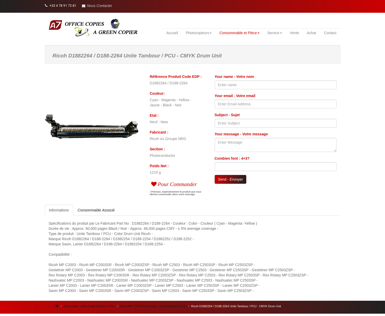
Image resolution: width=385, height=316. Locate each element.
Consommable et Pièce (239, 33)
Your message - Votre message (241, 134)
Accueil (172, 33)
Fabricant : (159, 132)
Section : (157, 149)
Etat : (154, 115)
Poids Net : (159, 166)
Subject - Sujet (227, 115)
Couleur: (157, 93)
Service (274, 33)
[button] (97, 5)
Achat (311, 33)
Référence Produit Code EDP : (176, 77)
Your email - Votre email (235, 96)
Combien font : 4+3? (232, 158)
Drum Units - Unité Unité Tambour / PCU (89, 306)
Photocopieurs (199, 33)
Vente (294, 33)
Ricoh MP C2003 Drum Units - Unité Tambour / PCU (153, 306)
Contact (330, 33)
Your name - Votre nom (234, 77)
